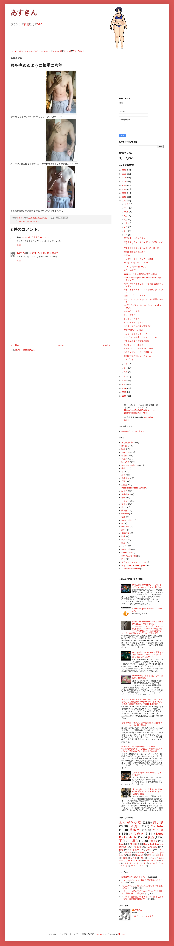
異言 (123, 475)
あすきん (23, 12)
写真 (123, 449)
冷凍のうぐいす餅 (131, 311)
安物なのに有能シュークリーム (137, 356)
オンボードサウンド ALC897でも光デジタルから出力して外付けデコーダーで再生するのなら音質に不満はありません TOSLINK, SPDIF (142, 701)
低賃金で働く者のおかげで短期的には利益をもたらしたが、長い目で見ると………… (142, 724)
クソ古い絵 (57, 51)
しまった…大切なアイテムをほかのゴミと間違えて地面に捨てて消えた (142, 892)
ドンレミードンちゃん (133, 322)
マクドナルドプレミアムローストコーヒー (142, 248)
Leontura (98, 934)
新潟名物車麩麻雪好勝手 (134, 252)
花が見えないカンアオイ (134, 238)
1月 (126, 372)
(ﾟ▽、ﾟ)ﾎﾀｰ (78, 51)
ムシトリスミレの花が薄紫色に (137, 326)
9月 (126, 215)
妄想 (123, 517)
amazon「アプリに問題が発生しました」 (142, 274)
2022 (124, 185)
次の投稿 (15, 345)
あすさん (21, 253)
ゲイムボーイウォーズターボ (134, 565)
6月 (126, 227)
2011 (124, 396)
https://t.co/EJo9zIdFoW (135, 410)
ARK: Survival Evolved (130, 569)
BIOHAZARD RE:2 (129, 556)
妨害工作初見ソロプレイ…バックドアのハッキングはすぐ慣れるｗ (147, 586)
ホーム (61, 345)
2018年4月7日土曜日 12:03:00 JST (43, 253)
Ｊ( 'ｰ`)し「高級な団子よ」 (135, 266)
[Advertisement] (60, 321)
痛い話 (32, 221)
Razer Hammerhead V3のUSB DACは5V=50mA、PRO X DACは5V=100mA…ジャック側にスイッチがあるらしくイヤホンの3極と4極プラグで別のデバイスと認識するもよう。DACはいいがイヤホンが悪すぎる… (142, 627)
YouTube (125, 452)
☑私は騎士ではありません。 (134, 877)
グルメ (124, 459)
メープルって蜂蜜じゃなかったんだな (140, 337)
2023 (124, 181)
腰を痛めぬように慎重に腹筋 (136, 341)
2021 (124, 189)
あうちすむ (46, 51)
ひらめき (125, 462)
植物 (123, 497)
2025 (124, 174)
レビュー (125, 501)
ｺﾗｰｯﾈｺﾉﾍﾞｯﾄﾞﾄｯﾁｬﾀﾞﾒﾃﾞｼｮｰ (136, 263)
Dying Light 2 (126, 520)
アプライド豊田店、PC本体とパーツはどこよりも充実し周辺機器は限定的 (142, 898)
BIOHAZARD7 (127, 552)
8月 (126, 219)
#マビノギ (150, 410)
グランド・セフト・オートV (133, 562)
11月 (126, 208)
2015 (124, 384)
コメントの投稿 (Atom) (25, 350)
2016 (124, 380)
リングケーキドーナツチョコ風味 (138, 259)
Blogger (121, 934)
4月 (126, 235)
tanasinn (125, 514)
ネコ (123, 507)
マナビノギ (16, 51)
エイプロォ (129, 359)
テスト (124, 540)
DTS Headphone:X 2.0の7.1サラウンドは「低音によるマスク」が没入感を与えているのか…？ (147, 654)
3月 (126, 364)
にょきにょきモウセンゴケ (135, 333)
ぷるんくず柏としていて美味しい (138, 352)
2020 (124, 193)
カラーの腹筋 (130, 270)
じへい (124, 546)
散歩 (123, 543)
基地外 (124, 455)
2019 (124, 197)
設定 (123, 530)
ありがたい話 (24, 221)
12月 (126, 204)
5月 (126, 231)
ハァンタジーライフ (31, 51)
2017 (124, 377)
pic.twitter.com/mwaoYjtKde (136, 413)
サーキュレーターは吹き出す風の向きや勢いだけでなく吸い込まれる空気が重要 (147, 791)
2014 (124, 388)
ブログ (124, 504)
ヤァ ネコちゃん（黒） (134, 330)
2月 (126, 368)
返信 (19, 245)
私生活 (124, 491)
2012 (124, 392)
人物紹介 (125, 494)
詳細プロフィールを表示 (142, 916)
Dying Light (126, 549)
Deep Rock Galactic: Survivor (133, 488)
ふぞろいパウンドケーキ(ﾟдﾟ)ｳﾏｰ (138, 348)
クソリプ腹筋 (130, 315)
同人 (123, 559)
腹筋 (26, 24)
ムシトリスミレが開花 (133, 345)
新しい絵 (67, 51)
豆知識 (124, 485)
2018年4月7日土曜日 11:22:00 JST (36, 237)
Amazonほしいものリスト (132, 431)
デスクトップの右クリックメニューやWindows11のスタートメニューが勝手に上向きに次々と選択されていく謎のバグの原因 (142, 748)
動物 (123, 536)
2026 (124, 170)
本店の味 (128, 255)
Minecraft (125, 527)
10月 (126, 212)
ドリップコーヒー (131, 319)
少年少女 (125, 478)
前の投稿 (107, 345)
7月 (126, 223)
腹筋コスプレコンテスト (134, 295)
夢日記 (124, 510)
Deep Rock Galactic (129, 465)
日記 (123, 481)
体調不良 (125, 533)
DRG (39, 24)
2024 (124, 177)
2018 (124, 201)
